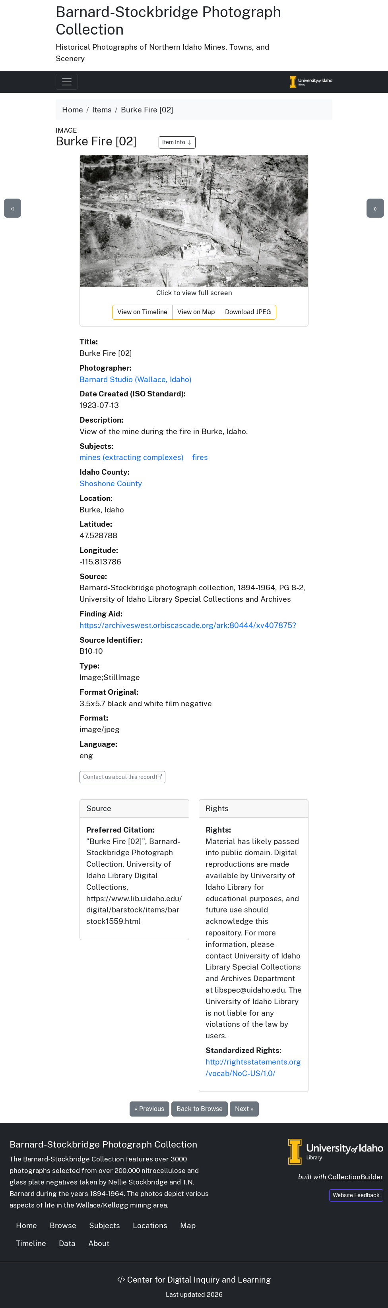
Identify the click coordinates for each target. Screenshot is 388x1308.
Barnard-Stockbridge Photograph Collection (103, 1144)
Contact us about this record (124, 776)
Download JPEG (248, 312)
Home (72, 109)
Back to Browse (200, 1109)
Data (67, 1243)
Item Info (177, 142)
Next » (244, 1109)
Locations (150, 1225)
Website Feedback (356, 1195)
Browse (63, 1225)
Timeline (31, 1243)
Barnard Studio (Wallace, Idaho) (136, 379)
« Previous (149, 1109)
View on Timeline (142, 312)
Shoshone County (111, 483)
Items (102, 109)
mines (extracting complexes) (132, 457)
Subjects (104, 1225)
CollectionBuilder (355, 1177)
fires (200, 457)
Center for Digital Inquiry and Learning (194, 1280)
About (98, 1243)
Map (188, 1225)
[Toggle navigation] (67, 82)
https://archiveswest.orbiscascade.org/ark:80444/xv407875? (188, 625)
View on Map (196, 312)
